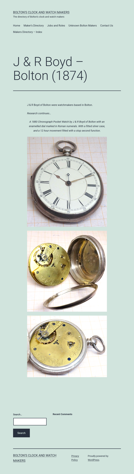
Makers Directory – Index (27, 32)
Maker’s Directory (34, 25)
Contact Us (106, 25)
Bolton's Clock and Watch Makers (41, 12)
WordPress (93, 460)
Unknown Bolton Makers (82, 25)
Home (16, 25)
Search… (17, 414)
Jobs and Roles (56, 25)
